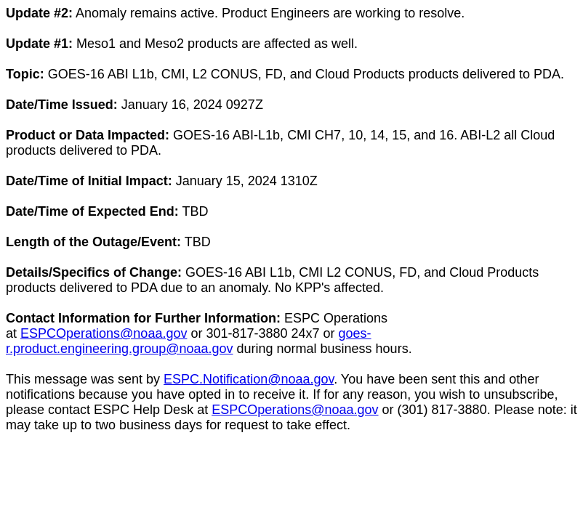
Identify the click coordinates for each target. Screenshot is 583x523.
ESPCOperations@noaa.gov (103, 333)
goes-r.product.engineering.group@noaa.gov (188, 341)
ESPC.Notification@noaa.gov (249, 379)
